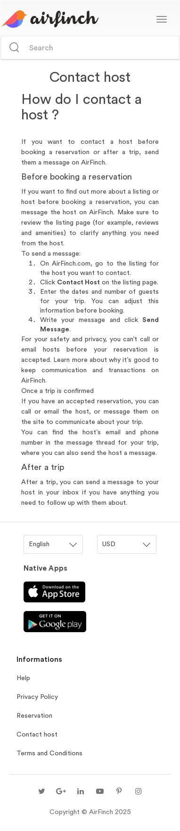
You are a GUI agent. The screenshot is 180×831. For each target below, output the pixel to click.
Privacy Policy (37, 696)
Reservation (34, 715)
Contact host (36, 734)
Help (23, 678)
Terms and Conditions (49, 753)
